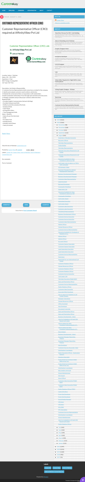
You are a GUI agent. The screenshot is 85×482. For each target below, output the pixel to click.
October (61, 130)
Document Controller (64, 309)
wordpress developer (61, 56)
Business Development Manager (67, 174)
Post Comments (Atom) (30, 210)
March (60, 438)
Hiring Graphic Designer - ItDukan (65, 89)
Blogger (46, 477)
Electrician (58, 97)
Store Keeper (62, 332)
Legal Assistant (62, 181)
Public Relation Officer (64, 287)
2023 (58, 120)
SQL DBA (61, 407)
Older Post (46, 204)
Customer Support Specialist (66, 244)
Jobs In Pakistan (25, 152)
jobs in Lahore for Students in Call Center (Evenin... (67, 295)
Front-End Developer (64, 394)
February (61, 440)
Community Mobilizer (64, 187)
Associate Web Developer (65, 292)
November (62, 127)
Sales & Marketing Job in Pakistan (64, 41)
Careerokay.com (21, 145)
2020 (58, 449)
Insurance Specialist (63, 357)
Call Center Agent (63, 198)
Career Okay (16, 152)
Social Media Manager (64, 399)
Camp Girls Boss (63, 391)
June (60, 430)
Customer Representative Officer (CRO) (22, 23)
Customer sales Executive (65, 206)
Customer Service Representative (67, 229)
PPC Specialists (62, 409)
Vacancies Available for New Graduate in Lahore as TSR (66, 159)
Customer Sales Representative (67, 179)
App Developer (62, 306)
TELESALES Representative (66, 211)
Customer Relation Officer (65, 263)
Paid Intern (61, 257)
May (60, 432)
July (60, 427)
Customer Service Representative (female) (67, 105)
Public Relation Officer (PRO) (66, 389)
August (61, 135)
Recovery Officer (63, 140)
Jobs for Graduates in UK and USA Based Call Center (68, 320)
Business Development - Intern (67, 316)
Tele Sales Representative (65, 143)
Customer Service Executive (66, 217)
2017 (58, 457)
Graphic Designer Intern (62, 48)
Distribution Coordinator (65, 350)
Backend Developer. (64, 184)
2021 (58, 446)
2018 (58, 454)
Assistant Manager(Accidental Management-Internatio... (67, 170)
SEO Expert (61, 375)
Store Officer (62, 378)
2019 (58, 452)
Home (26, 204)
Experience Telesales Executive (67, 138)
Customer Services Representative (68, 412)
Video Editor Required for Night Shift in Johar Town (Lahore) (68, 80)
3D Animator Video (63, 167)
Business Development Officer (67, 214)
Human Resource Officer (65, 227)
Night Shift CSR (62, 189)
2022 (58, 122)
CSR (56, 72)
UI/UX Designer (59, 64)
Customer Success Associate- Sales (68, 348)
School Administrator (64, 373)
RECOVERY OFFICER (64, 370)
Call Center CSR (62, 276)
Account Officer (63, 241)
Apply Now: (6, 133)
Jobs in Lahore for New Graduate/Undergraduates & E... (68, 324)
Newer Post (6, 204)
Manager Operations (64, 298)
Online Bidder (62, 145)
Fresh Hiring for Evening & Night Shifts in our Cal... (67, 360)
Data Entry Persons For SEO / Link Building (67, 33)
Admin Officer (62, 224)
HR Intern (61, 402)
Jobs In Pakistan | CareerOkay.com (54, 471)
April (60, 435)
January (61, 443)
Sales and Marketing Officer (66, 281)
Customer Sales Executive (65, 289)
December (62, 125)
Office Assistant (63, 304)
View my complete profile (62, 23)
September (62, 133)
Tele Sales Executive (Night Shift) (67, 279)
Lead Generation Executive (65, 249)
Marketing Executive (64, 201)
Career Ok (9, 152)
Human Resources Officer (65, 266)
